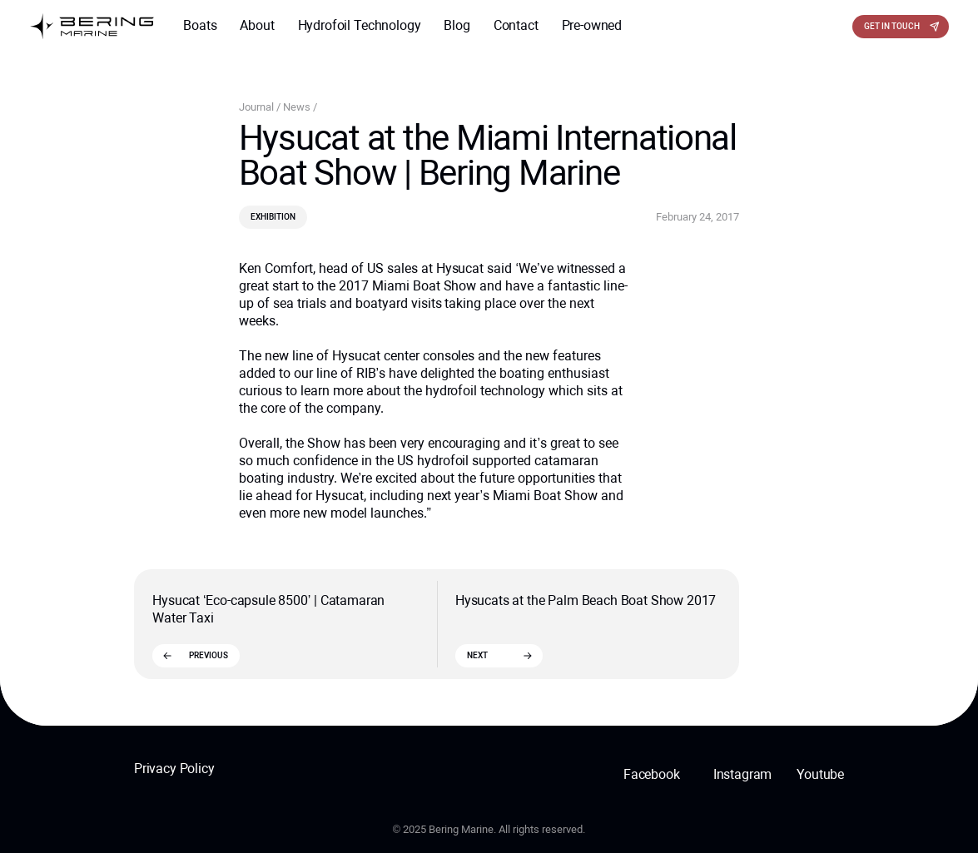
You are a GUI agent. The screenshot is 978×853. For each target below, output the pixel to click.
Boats (199, 25)
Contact (516, 25)
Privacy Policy (174, 768)
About (257, 25)
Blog (456, 25)
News (298, 107)
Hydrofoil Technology (359, 25)
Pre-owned (592, 25)
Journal (257, 107)
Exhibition (273, 216)
